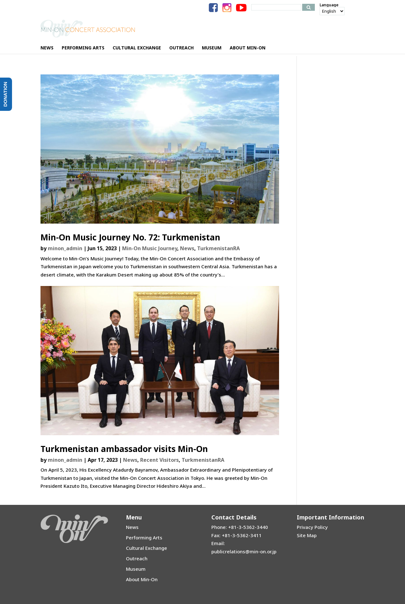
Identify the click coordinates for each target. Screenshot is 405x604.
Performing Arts (144, 537)
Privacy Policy (312, 527)
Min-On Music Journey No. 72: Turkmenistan (130, 237)
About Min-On (142, 579)
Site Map (307, 535)
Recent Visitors (159, 459)
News (187, 248)
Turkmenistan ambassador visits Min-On (124, 449)
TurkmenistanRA (218, 248)
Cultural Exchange (146, 548)
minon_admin (65, 248)
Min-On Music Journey (149, 248)
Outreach (136, 558)
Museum (136, 569)
